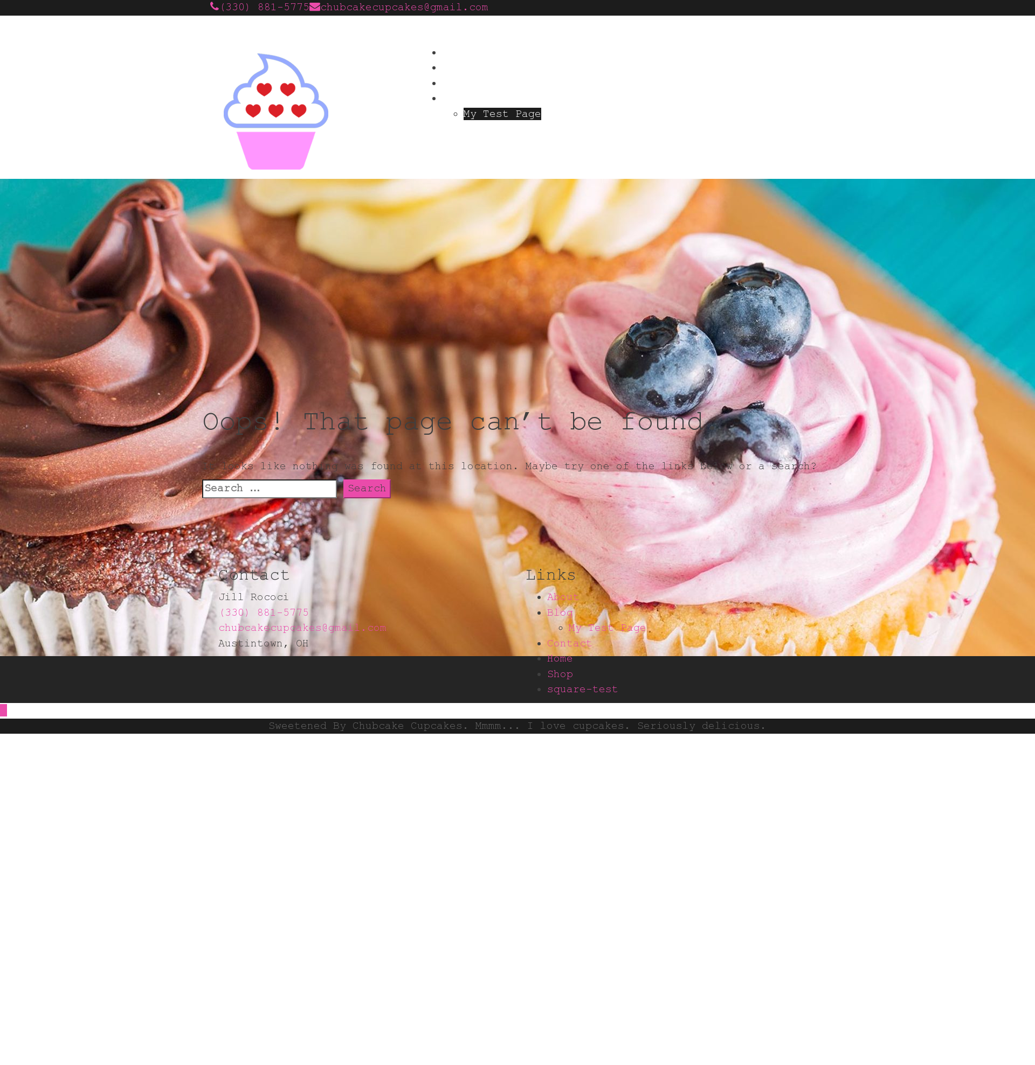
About (458, 67)
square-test (582, 689)
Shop (560, 674)
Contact (464, 83)
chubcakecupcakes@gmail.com (404, 7)
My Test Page (502, 114)
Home (455, 52)
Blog (455, 98)
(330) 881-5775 (264, 7)
